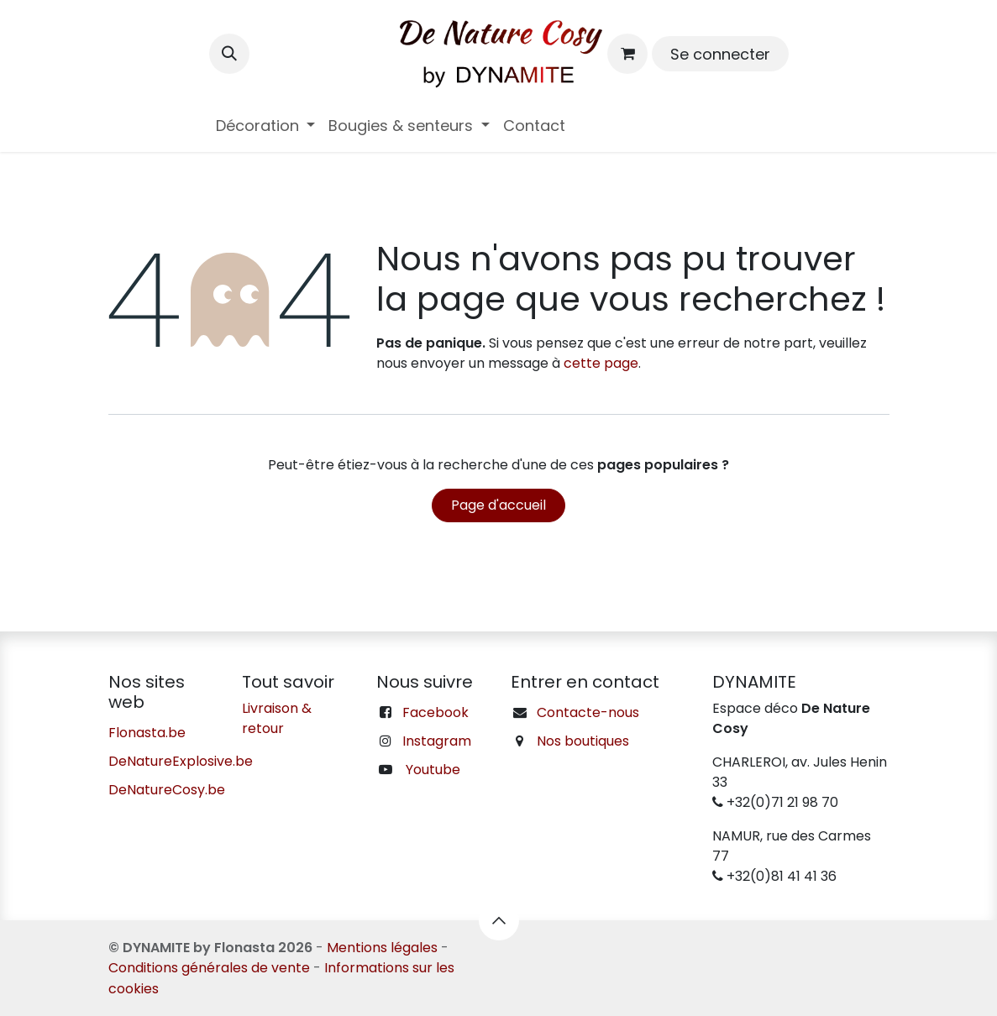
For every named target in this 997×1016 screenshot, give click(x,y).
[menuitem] (266, 125)
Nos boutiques (583, 741)
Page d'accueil (498, 505)
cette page (601, 363)
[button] (229, 54)
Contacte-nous (588, 712)
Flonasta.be (147, 732)
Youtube (433, 769)
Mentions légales (382, 947)
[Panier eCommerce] (627, 54)
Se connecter (720, 54)
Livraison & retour (277, 718)
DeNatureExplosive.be (180, 761)
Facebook (435, 712)
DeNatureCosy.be (166, 789)
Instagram (436, 741)
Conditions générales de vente (209, 967)
